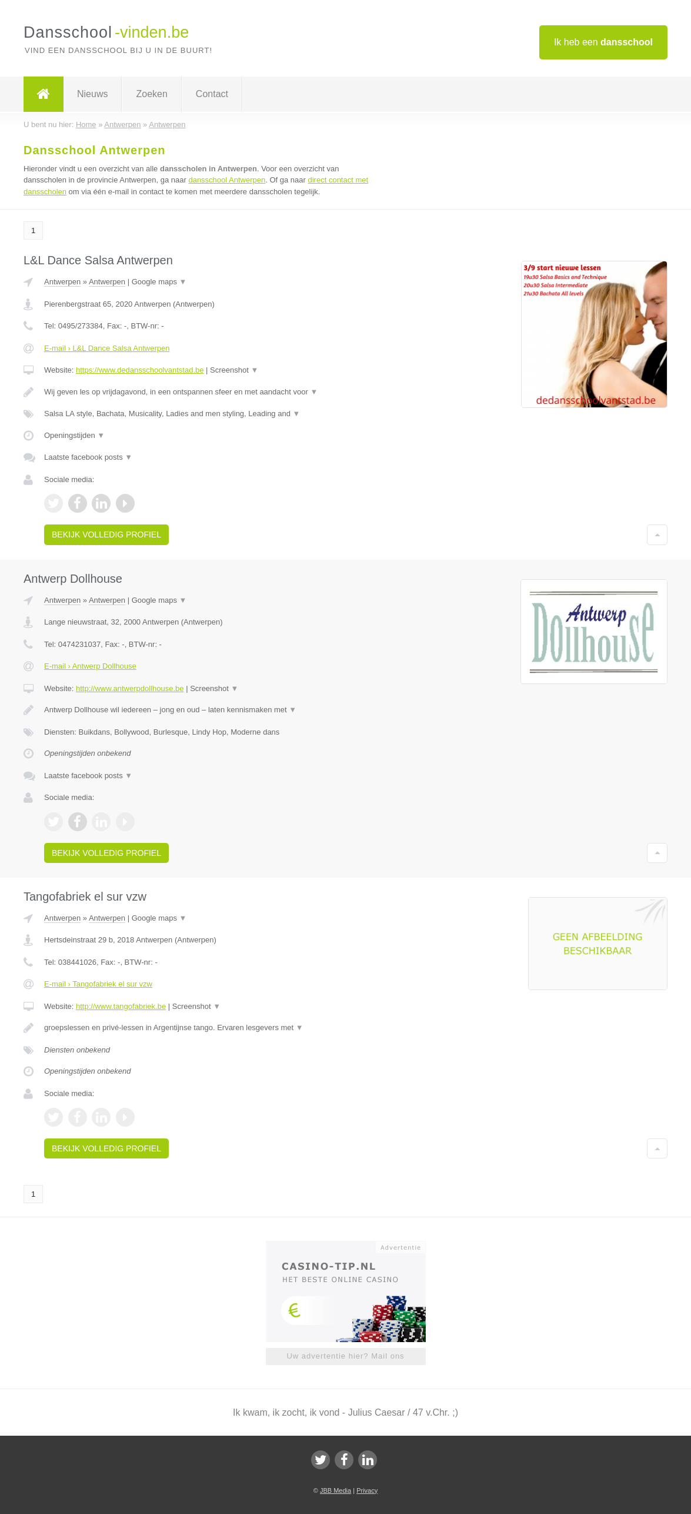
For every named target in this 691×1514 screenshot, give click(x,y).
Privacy (367, 1490)
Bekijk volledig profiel (106, 534)
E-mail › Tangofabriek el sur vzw (98, 984)
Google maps (159, 281)
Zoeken (151, 94)
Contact (212, 94)
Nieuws (92, 94)
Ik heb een (603, 42)
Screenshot (234, 370)
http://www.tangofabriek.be (121, 1006)
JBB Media (335, 1490)
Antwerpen (62, 281)
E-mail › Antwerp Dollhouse (90, 666)
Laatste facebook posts (88, 457)
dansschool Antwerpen (226, 179)
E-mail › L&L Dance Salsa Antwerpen (106, 348)
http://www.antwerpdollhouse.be (130, 688)
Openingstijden (74, 435)
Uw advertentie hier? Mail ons (345, 1356)
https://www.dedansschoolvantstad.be (140, 370)
